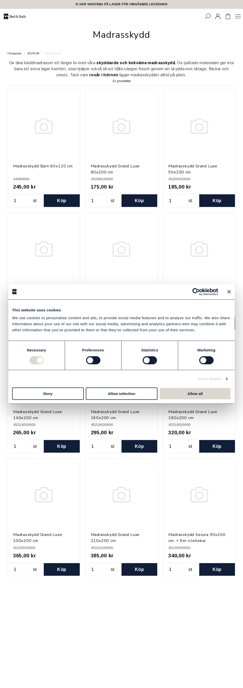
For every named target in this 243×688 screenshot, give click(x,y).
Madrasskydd (53, 53)
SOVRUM (33, 53)
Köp (61, 200)
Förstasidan (15, 53)
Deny (48, 393)
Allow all (195, 393)
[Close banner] (229, 292)
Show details (209, 379)
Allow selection (121, 393)
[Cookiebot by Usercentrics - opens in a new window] (196, 292)
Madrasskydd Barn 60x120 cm (43, 166)
